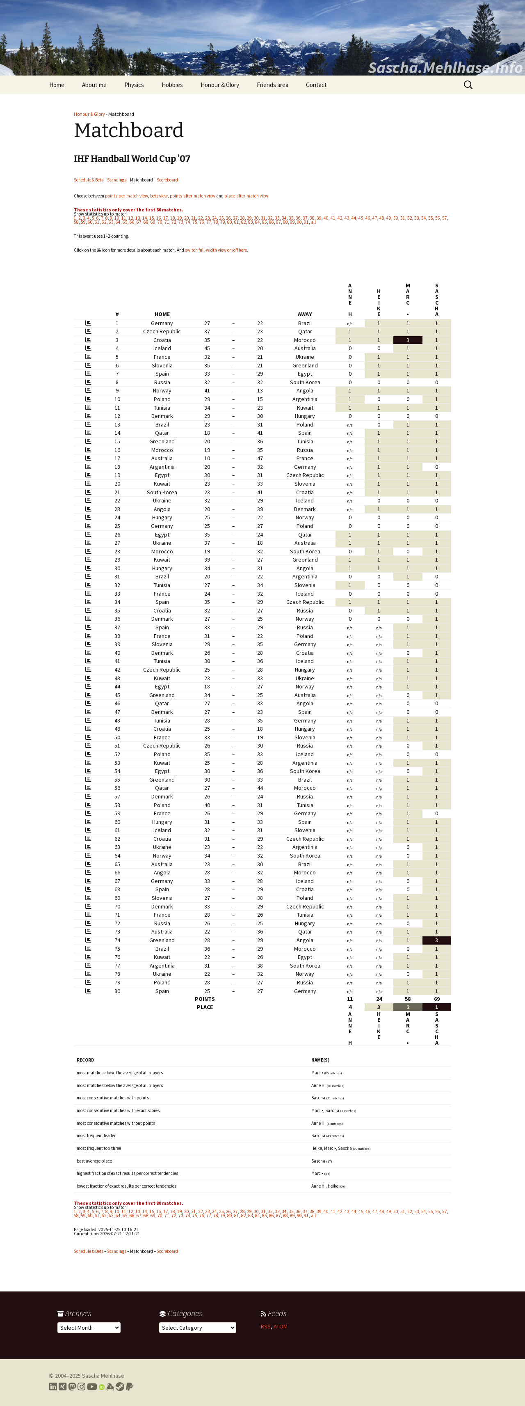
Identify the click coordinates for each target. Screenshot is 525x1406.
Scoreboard (167, 180)
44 (354, 218)
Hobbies (172, 85)
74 (187, 222)
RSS (266, 1326)
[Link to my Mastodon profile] (72, 1386)
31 (263, 218)
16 (158, 218)
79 (222, 222)
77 (208, 222)
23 (207, 218)
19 (179, 218)
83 (250, 222)
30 (256, 218)
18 (172, 218)
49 (388, 218)
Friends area (272, 85)
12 (130, 218)
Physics (134, 85)
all (313, 222)
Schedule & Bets (88, 180)
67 (139, 222)
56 (437, 218)
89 (292, 222)
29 (249, 218)
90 (299, 222)
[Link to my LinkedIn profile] (53, 1386)
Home (56, 85)
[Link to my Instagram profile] (81, 1386)
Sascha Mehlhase (103, 1375)
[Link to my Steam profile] (120, 1386)
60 (90, 222)
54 (423, 218)
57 (444, 218)
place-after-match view (246, 196)
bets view (159, 196)
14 (144, 218)
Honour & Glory (220, 85)
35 (291, 218)
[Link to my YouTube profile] (92, 1386)
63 (111, 222)
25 (221, 218)
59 (83, 222)
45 (360, 218)
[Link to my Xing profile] (62, 1386)
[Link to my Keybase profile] (110, 1386)
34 (284, 218)
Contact (316, 85)
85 (264, 222)
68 (146, 222)
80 (229, 222)
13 (137, 218)
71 (166, 222)
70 (160, 222)
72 (173, 222)
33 (277, 218)
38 (312, 218)
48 (381, 218)
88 (285, 222)
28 (242, 218)
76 (201, 222)
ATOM (281, 1326)
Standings (116, 180)
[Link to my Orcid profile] (102, 1386)
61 (97, 222)
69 (153, 222)
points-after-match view (192, 196)
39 (319, 218)
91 (306, 222)
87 (278, 222)
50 (395, 218)
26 (228, 218)
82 (243, 222)
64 (118, 222)
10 (116, 218)
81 (236, 222)
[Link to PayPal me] (129, 1386)
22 (200, 218)
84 (257, 222)
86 (271, 222)
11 (123, 218)
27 (235, 218)
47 (374, 218)
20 (186, 218)
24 (214, 218)
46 (367, 218)
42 (340, 218)
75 (194, 222)
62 (104, 222)
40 (326, 218)
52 (409, 218)
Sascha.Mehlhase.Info (445, 67)
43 (347, 218)
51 (402, 218)
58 (76, 222)
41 (333, 218)
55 (430, 218)
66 (132, 222)
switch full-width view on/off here (216, 250)
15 (151, 218)
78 (215, 222)
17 (165, 218)
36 (298, 218)
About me (94, 85)
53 (416, 218)
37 (305, 218)
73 (180, 222)
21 (193, 218)
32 (270, 218)
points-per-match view (126, 196)
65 (125, 222)
